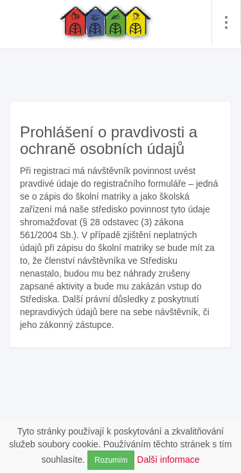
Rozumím (110, 460)
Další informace (168, 459)
